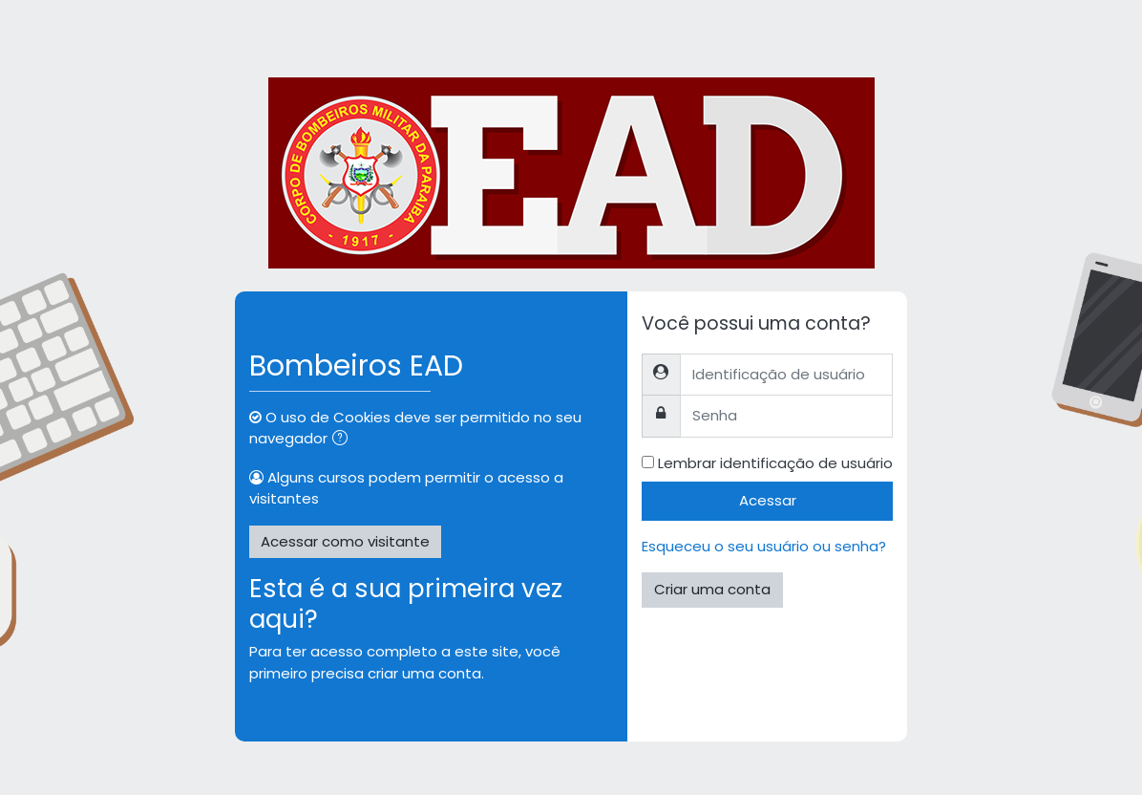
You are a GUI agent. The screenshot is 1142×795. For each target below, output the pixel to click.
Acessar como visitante (345, 541)
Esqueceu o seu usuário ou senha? (764, 546)
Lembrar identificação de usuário (775, 463)
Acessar (767, 500)
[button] (343, 440)
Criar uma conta (712, 589)
